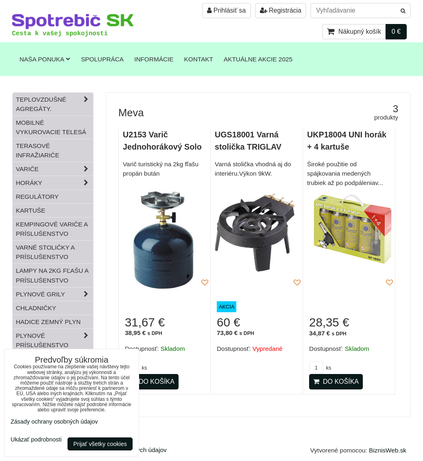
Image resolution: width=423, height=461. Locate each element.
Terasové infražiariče (37, 150)
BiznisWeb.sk (387, 450)
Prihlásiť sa (226, 10)
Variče (54, 169)
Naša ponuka (45, 59)
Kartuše (30, 210)
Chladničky (36, 307)
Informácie (153, 59)
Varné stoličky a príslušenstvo (45, 252)
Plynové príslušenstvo (54, 340)
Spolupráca (102, 59)
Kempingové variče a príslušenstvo (52, 229)
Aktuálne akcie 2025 (258, 59)
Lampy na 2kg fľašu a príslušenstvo (52, 275)
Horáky (54, 182)
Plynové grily (54, 294)
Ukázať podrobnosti (36, 440)
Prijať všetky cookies (100, 444)
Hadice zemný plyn (48, 321)
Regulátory (37, 196)
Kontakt (198, 59)
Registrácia (280, 10)
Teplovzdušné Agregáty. (54, 104)
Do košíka (151, 381)
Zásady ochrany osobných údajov (54, 421)
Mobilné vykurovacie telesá (51, 127)
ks (320, 368)
